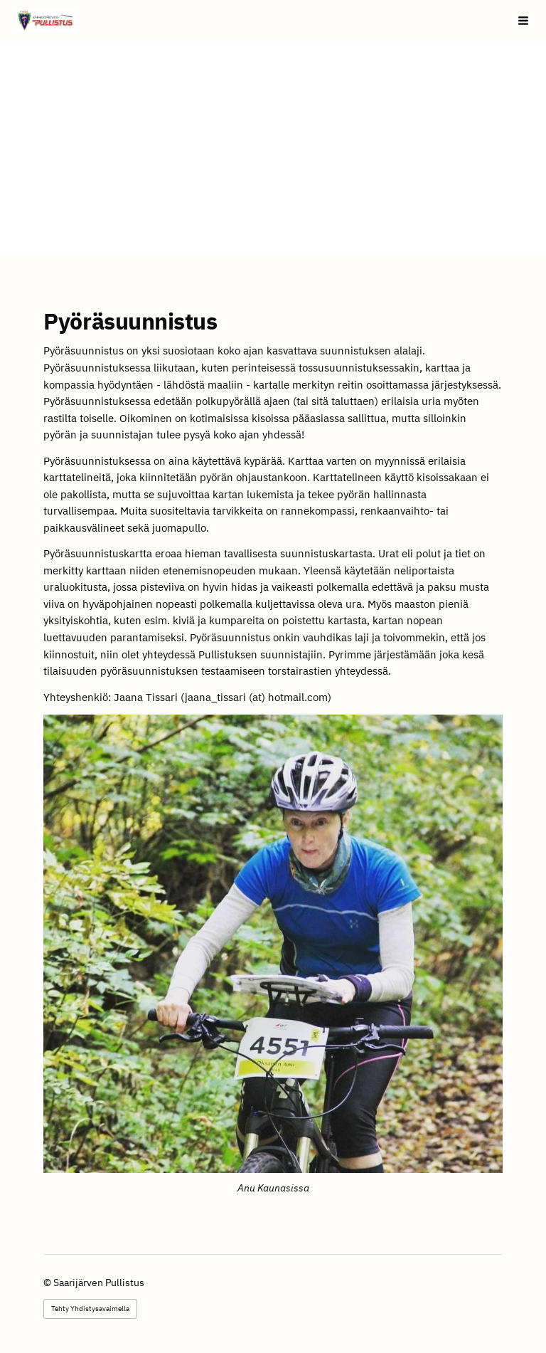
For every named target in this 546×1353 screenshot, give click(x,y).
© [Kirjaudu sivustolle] (48, 1282)
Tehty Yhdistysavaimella (90, 1308)
